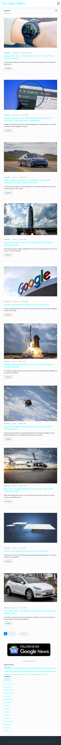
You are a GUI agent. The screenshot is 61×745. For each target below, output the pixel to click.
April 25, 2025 (23, 486)
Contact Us (18, 742)
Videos (8, 727)
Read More (8, 68)
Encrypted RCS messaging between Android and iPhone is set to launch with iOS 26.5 (30, 668)
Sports (8, 718)
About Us (10, 742)
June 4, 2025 (22, 239)
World (7, 731)
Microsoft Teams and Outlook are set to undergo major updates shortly (25, 674)
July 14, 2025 (24, 115)
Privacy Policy (27, 742)
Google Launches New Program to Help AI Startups (26, 305)
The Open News (13, 3)
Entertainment (10, 690)
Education (9, 687)
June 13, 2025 (23, 177)
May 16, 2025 (24, 301)
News (7, 712)
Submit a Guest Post (39, 742)
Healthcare (9, 702)
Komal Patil (7, 53)
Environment (9, 693)
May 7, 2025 (22, 361)
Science (14, 239)
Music (7, 709)
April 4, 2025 (22, 548)
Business (14, 177)
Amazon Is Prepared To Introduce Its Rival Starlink (26, 551)
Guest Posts (9, 699)
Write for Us (50, 742)
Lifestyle (8, 706)
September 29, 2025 (26, 53)
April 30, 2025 (22, 423)
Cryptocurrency (10, 684)
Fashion (8, 696)
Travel (8, 724)
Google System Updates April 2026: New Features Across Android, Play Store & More (30, 671)
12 (22, 633)
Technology (15, 53)
